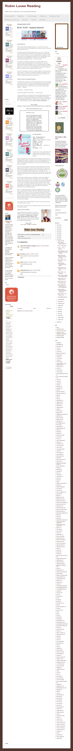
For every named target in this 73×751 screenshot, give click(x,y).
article (57, 395)
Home (34, 308)
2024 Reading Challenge (9, 57)
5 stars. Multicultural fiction (62, 373)
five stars (58, 488)
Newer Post (20, 308)
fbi (57, 481)
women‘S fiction (59, 724)
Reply (21, 249)
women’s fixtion (59, 727)
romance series (59, 651)
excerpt (57, 474)
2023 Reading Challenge (9, 73)
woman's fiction (59, 715)
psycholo (58, 617)
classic (57, 438)
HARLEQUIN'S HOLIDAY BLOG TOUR (62, 264)
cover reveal (58, 445)
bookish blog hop (59, 428)
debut (57, 457)
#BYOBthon (59, 344)
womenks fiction (59, 729)
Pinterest (25, 20)
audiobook (58, 402)
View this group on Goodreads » (9, 368)
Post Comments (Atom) (28, 310)
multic (57, 568)
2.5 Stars (58, 351)
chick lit (58, 429)
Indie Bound (38, 106)
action (57, 384)
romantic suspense (60, 660)
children (58, 431)
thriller (57, 696)
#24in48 (58, 342)
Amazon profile (10, 16)
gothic (57, 495)
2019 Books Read (60, 329)
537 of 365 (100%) (8, 176)
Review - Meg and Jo (62, 245)
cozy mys (58, 447)
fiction (57, 485)
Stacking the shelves (60, 687)
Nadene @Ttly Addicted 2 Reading (27, 245)
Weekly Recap (59, 712)
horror (57, 516)
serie (57, 674)
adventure (58, 386)
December (60, 240)
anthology (58, 388)
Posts (7, 101)
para (57, 594)
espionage (58, 471)
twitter (24, 224)
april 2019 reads (59, 391)
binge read (58, 412)
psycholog (58, 618)
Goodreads (43, 16)
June (59, 309)
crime (57, 450)
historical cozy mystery (61, 502)
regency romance (59, 632)
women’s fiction (59, 726)
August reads (59, 407)
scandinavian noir (60, 662)
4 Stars (22, 238)
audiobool (58, 405)
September (60, 303)
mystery (58, 573)
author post (58, 410)
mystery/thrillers (59, 578)
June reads (58, 531)
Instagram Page (55, 16)
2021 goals (58, 354)
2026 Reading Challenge (9, 25)
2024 (58, 229)
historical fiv (59, 505)
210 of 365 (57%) (8, 35)
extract (57, 478)
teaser (57, 693)
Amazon (24, 106)
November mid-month (61, 585)
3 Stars (57, 356)
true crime (58, 701)
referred (58, 630)
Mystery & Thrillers (60, 575)
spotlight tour (59, 686)
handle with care (59, 499)
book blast (58, 421)
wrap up (58, 731)
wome (57, 717)
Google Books (48, 106)
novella (57, 583)
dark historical (59, 456)
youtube (58, 738)
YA (57, 733)
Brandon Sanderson (61, 109)
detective (58, 461)
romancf (58, 655)
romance (29, 238)
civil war (58, 436)
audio (57, 398)
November (60, 299)
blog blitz (58, 416)
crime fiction (59, 452)
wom (57, 713)
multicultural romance (60, 571)
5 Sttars (57, 382)
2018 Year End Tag (60, 353)
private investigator (60, 606)
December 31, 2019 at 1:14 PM (31, 253)
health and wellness (60, 500)
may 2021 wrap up (60, 543)
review (57, 639)
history (57, 514)
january (57, 527)
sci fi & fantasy (59, 663)
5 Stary (57, 379)
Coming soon (59, 443)
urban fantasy (59, 706)
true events (58, 703)
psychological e (59, 620)
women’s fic (58, 720)
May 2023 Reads (59, 545)
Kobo (43, 106)
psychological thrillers (61, 625)
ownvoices (58, 592)
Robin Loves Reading (22, 6)
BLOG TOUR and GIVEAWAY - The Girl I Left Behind (62, 286)
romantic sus (59, 658)
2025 (58, 227)
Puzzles (58, 627)
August (59, 305)
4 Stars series (59, 366)
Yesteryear (60, 84)
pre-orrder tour (59, 603)
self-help (58, 667)
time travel (58, 698)
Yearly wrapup (59, 736)
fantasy (57, 479)
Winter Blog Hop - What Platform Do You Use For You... (63, 252)
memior (58, 550)
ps (56, 611)
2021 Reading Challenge (9, 134)
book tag (58, 424)
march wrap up (59, 541)
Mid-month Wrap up (60, 558)
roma (57, 646)
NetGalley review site (12, 20)
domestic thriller (59, 465)
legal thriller (58, 534)
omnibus (58, 590)
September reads (59, 669)
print (57, 604)
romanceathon (59, 653)
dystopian (58, 469)
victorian (58, 708)
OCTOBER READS (60, 589)
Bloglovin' (21, 16)
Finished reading (59, 486)
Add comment (21, 277)
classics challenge (60, 440)
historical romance (60, 509)
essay (57, 472)
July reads (58, 529)
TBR (57, 691)
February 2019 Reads (60, 483)
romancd (58, 648)
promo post (58, 610)
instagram (29, 224)
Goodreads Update (60, 335)
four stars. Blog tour (60, 492)
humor (57, 518)
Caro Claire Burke (61, 85)
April (59, 313)
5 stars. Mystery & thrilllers (62, 376)
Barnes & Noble (30, 106)
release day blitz (59, 634)
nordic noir (58, 582)
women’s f (58, 719)
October (60, 301)
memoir (58, 551)
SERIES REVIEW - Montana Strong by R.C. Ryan (62, 256)
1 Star (57, 347)
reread (57, 637)
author (57, 409)
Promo (57, 608)
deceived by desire (60, 459)
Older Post (49, 308)
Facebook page (32, 16)
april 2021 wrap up (60, 393)
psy (57, 613)
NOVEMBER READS (62, 297)
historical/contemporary (61, 512)
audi (57, 396)
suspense (58, 689)
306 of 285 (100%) (8, 192)
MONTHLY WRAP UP (61, 565)
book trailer (58, 426)
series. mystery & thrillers (61, 681)
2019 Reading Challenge (9, 166)
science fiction (59, 665)
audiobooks (58, 403)
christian (58, 433)
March (59, 315)
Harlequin (19, 106)
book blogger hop (60, 422)
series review (59, 679)
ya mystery (58, 734)
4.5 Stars (58, 370)
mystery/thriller (59, 577)
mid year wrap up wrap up (61, 555)
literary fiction (59, 536)
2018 (58, 322)
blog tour (25, 238)
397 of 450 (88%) (8, 83)
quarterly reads (59, 629)
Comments (8, 104)
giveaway (58, 493)
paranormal (58, 596)
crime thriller (59, 454)
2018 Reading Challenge (9, 182)
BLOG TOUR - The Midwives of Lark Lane (62, 269)
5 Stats (57, 381)
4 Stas (57, 368)
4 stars (57, 360)
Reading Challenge (60, 337)
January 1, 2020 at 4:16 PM (34, 270)
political (58, 601)
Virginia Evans (61, 67)
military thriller (59, 561)
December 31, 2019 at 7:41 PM (29, 262)
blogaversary (59, 419)
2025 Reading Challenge (9, 41)
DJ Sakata (22, 253)
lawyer (57, 532)
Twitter (33, 20)
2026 (58, 225)
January (59, 319)
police (57, 599)
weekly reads (59, 710)
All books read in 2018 (61, 330)
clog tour (58, 442)
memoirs (58, 553)
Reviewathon (59, 643)
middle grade (59, 560)
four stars (58, 490)
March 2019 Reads (60, 539)
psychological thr (59, 622)
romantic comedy (60, 657)
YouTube (42, 20)
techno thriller (59, 694)
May (59, 311)
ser (57, 670)
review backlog (59, 641)
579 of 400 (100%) (8, 129)
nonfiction (58, 580)
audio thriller (59, 400)
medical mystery (59, 546)
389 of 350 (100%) (8, 67)
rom (57, 644)
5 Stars (57, 371)
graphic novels (59, 497)
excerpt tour (58, 476)
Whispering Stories (24, 270)
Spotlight (58, 684)
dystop (57, 467)
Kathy (21, 262)
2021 (58, 235)
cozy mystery (59, 449)
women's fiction (59, 722)
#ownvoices (58, 346)
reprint (57, 636)
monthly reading (59, 563)
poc (57, 597)
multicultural (59, 570)
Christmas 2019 (59, 435)
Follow (56, 214)
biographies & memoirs (61, 414)
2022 (58, 233)
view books (11, 36)
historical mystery (60, 507)
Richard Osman (61, 104)
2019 (58, 239)
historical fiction (59, 504)
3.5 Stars (58, 358)
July (59, 307)
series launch (59, 677)
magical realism (59, 538)
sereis (57, 672)
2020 (58, 237)
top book (58, 700)
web (22, 224)
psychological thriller (60, 623)
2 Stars (57, 349)
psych (57, 615)
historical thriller (59, 511)
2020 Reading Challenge (9, 150)
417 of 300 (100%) (8, 51)
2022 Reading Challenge (9, 119)
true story (58, 705)
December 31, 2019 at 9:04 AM (42, 245)
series (57, 676)
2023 (58, 231)
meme (57, 548)
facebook (34, 224)
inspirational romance (60, 519)
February (60, 317)
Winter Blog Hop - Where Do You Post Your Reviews (62, 290)
